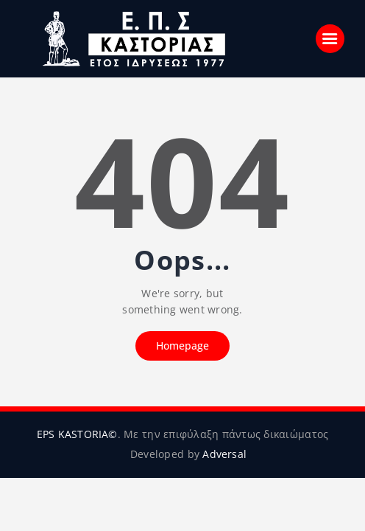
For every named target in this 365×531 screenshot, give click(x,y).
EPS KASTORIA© (76, 434)
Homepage (182, 346)
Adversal (224, 454)
